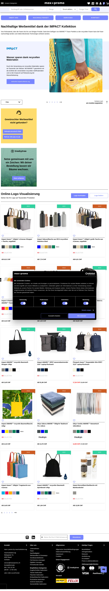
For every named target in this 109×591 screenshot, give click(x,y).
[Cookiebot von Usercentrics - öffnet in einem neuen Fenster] (87, 274)
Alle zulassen (81, 316)
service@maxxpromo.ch (12, 563)
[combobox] (27, 9)
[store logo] (54, 3)
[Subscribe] (76, 537)
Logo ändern (98, 195)
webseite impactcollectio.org (20, 81)
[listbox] (17, 247)
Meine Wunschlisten (88, 3)
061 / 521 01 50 (9, 567)
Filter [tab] (7, 102)
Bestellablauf (86, 549)
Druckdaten (85, 558)
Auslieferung (86, 556)
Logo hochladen (79, 195)
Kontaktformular (9, 565)
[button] (97, 3)
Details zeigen (86, 310)
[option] (3, 246)
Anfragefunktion (87, 551)
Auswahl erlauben (54, 316)
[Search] (95, 9)
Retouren (85, 554)
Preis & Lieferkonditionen (90, 561)
